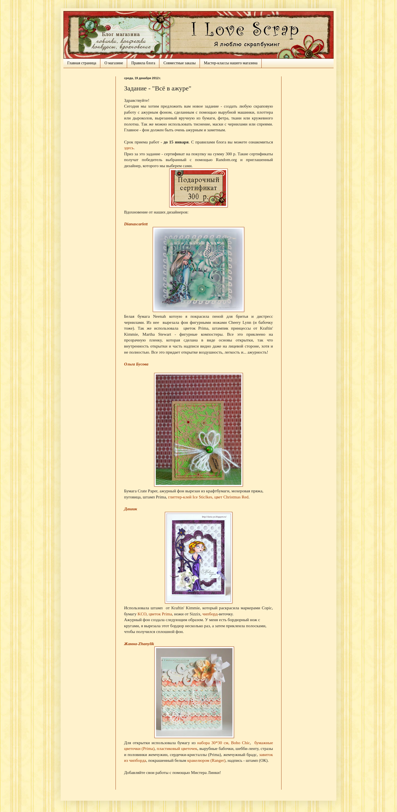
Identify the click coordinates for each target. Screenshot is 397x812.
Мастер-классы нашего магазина (230, 63)
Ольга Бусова (136, 364)
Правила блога (143, 63)
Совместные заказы (179, 63)
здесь (129, 147)
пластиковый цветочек (177, 748)
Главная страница (81, 63)
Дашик (130, 508)
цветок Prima (160, 613)
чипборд (210, 613)
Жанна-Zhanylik (139, 643)
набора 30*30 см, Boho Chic (223, 742)
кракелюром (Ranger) (206, 760)
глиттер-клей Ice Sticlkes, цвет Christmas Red (208, 497)
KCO (142, 613)
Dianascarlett (136, 223)
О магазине (113, 63)
